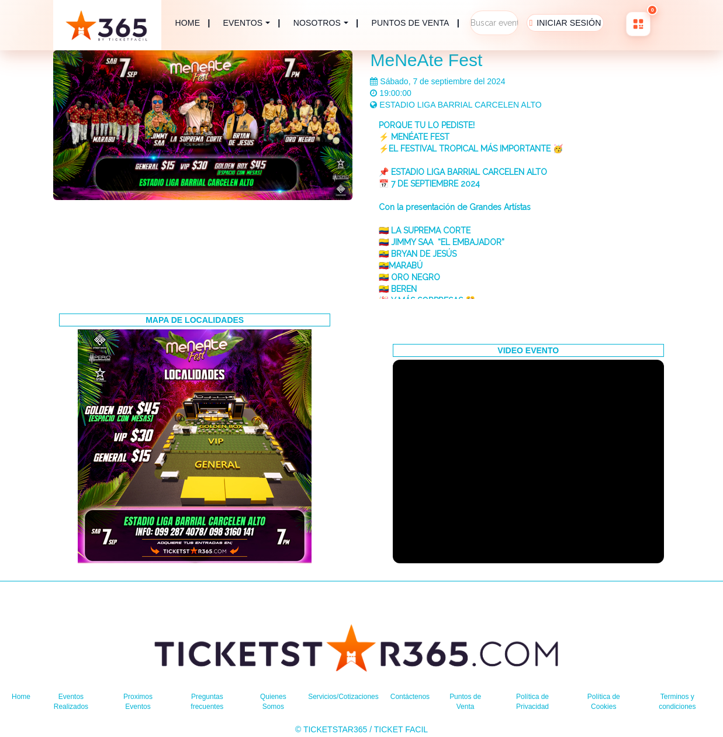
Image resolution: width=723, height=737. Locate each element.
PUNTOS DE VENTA (410, 23)
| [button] (252, 23)
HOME (187, 22)
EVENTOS (243, 22)
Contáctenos (418, 696)
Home (22, 696)
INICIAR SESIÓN (569, 22)
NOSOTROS (317, 22)
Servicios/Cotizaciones (342, 696)
